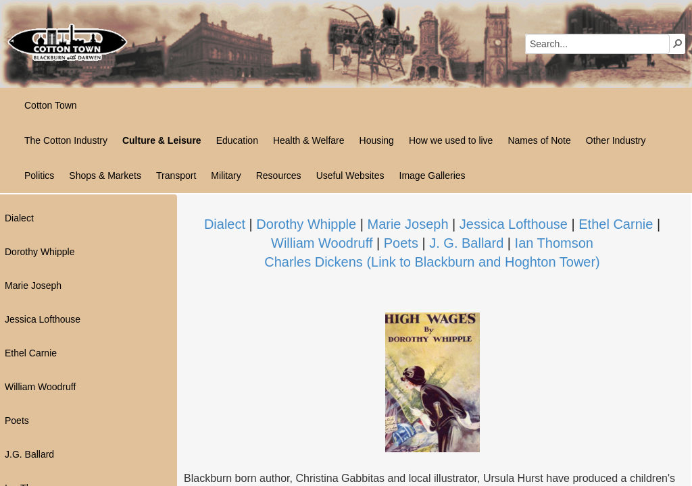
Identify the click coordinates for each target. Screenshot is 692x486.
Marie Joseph (407, 224)
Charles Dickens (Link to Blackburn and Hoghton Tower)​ (432, 261)
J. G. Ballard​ (466, 243)
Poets (401, 243)
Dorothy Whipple (306, 224)
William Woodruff (321, 243)
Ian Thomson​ (554, 243)
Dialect (224, 224)
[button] (677, 43)
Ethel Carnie (615, 224)
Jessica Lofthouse (514, 224)
